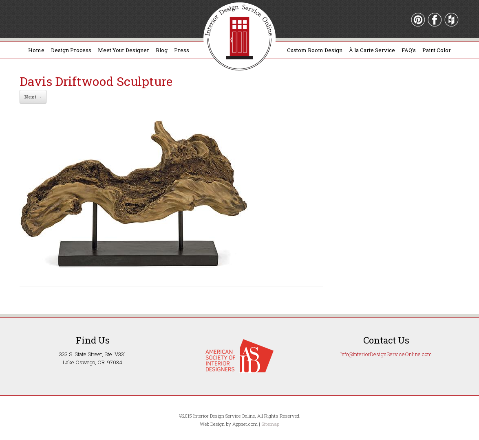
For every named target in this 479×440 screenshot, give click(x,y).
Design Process (71, 50)
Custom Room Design (314, 50)
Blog (162, 50)
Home (36, 50)
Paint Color (436, 50)
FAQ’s (409, 50)
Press (181, 50)
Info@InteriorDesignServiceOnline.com (386, 354)
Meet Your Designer (123, 50)
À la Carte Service (372, 50)
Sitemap (270, 424)
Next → (33, 97)
